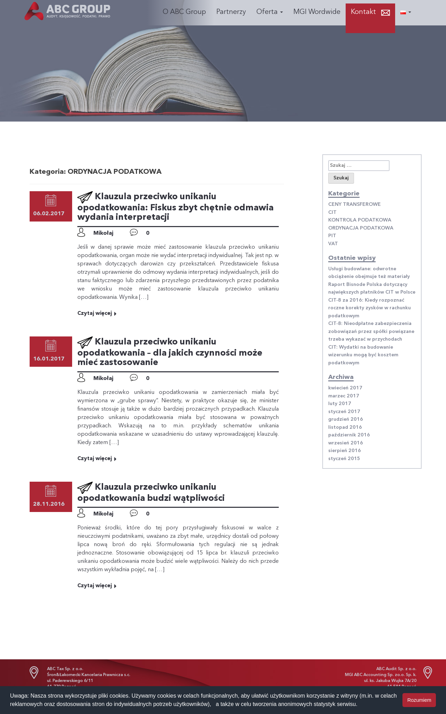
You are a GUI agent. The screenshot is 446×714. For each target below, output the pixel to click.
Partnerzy (231, 12)
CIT (332, 212)
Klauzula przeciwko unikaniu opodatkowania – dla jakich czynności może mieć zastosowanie (169, 352)
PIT (332, 235)
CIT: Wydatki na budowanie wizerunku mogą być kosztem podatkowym (363, 355)
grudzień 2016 (345, 419)
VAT (333, 243)
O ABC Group (184, 12)
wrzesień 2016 (345, 443)
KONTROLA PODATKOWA (359, 220)
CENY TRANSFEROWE (354, 204)
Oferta (269, 12)
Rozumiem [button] (419, 700)
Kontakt (363, 12)
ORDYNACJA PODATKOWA (360, 228)
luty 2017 (339, 403)
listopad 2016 (345, 427)
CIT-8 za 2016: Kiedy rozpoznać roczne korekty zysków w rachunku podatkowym (369, 308)
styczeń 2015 (344, 458)
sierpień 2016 (344, 450)
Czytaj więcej (97, 313)
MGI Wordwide (316, 12)
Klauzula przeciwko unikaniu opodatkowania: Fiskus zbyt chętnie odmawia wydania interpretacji (175, 207)
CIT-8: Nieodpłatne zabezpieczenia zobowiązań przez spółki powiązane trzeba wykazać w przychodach (371, 331)
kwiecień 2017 (345, 388)
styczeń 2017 (344, 411)
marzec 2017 (343, 396)
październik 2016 (349, 435)
